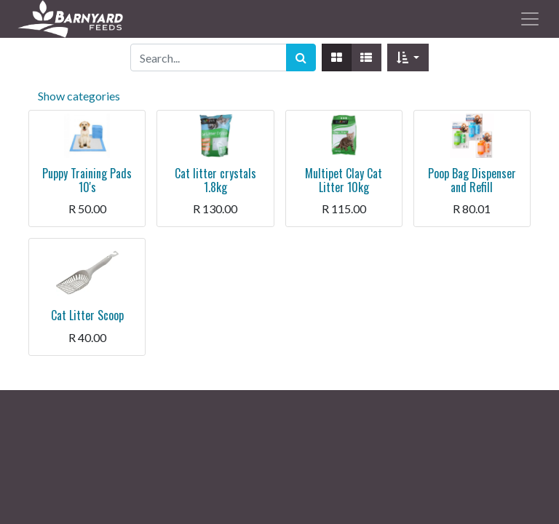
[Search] (301, 57)
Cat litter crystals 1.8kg (215, 180)
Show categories (79, 96)
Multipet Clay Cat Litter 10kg (343, 180)
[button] (408, 57)
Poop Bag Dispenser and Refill (472, 180)
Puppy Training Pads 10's (87, 180)
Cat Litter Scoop (87, 315)
